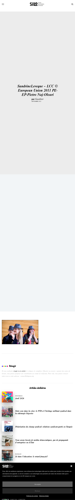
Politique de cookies (32, 496)
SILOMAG (18, 454)
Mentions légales (44, 496)
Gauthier (39, 98)
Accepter (37, 484)
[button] (71, 466)
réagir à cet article (20, 371)
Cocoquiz (19, 396)
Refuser (37, 491)
